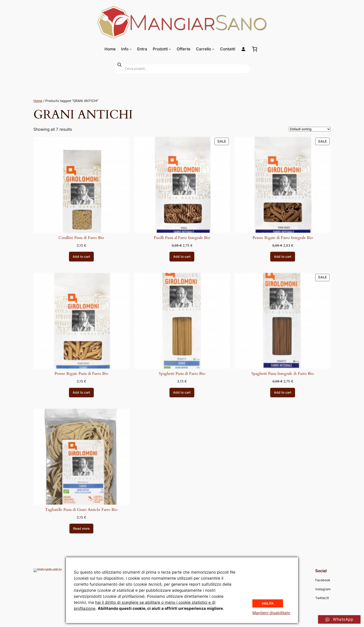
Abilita (268, 603)
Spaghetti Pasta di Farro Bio (182, 373)
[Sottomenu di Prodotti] (170, 49)
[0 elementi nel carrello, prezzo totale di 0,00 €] (255, 49)
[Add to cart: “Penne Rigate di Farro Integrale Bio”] (282, 256)
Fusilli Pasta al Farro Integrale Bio (182, 237)
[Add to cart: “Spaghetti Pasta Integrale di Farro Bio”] (282, 393)
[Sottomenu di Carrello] (213, 49)
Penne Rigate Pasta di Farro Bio (81, 373)
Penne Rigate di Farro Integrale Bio (283, 237)
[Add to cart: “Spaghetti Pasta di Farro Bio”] (181, 393)
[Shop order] (310, 129)
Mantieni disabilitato (271, 613)
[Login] (243, 49)
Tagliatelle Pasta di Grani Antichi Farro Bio (81, 509)
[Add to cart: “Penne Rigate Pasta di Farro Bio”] (81, 393)
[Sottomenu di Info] (130, 49)
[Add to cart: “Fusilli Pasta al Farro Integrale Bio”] (181, 256)
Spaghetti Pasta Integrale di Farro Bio (282, 373)
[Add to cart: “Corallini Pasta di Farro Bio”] (81, 256)
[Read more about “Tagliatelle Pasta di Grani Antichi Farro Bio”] (81, 528)
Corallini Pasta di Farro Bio (81, 237)
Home (37, 101)
